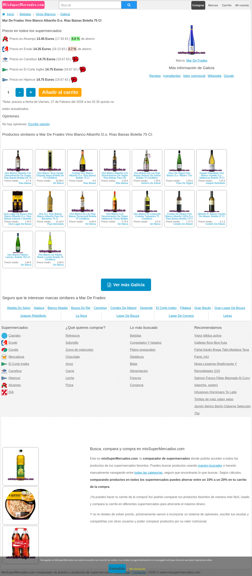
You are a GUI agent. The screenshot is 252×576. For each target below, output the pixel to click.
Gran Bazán (202, 308)
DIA (7, 392)
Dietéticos (137, 356)
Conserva (136, 385)
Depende (146, 308)
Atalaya (39, 308)
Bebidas (25, 14)
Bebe (133, 364)
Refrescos (73, 335)
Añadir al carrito (60, 92)
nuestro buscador (210, 465)
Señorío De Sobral (151, 183)
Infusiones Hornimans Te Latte (215, 392)
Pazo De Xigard (184, 183)
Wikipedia (214, 76)
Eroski (9, 342)
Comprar (198, 5)
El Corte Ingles (166, 308)
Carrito (227, 5)
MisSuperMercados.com (23, 4)
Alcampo (11, 385)
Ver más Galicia (129, 284)
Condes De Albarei (183, 224)
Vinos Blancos (46, 14)
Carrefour (100, 308)
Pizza (69, 385)
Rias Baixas (25, 183)
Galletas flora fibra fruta (210, 342)
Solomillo (72, 342)
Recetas (155, 76)
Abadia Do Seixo (18, 308)
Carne (70, 371)
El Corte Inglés (15, 364)
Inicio (8, 14)
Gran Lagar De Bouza (19, 224)
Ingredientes (172, 76)
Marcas (213, 5)
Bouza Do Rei (80, 308)
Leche (70, 378)
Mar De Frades (196, 60)
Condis (9, 349)
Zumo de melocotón (79, 349)
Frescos (135, 378)
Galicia (65, 14)
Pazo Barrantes (55, 224)
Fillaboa (185, 308)
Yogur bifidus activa (207, 335)
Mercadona (12, 356)
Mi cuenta (242, 5)
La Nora (81, 315)
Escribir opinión (39, 124)
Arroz (69, 364)
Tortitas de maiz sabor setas (213, 399)
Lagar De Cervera (181, 315)
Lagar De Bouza (127, 315)
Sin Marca (58, 183)
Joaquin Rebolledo (215, 183)
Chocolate (73, 356)
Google (229, 76)
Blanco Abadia (58, 308)
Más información (137, 569)
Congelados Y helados (145, 342)
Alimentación (139, 371)
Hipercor (10, 378)
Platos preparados (142, 349)
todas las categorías (148, 472)
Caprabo (10, 335)
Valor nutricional (194, 76)
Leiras (227, 315)
